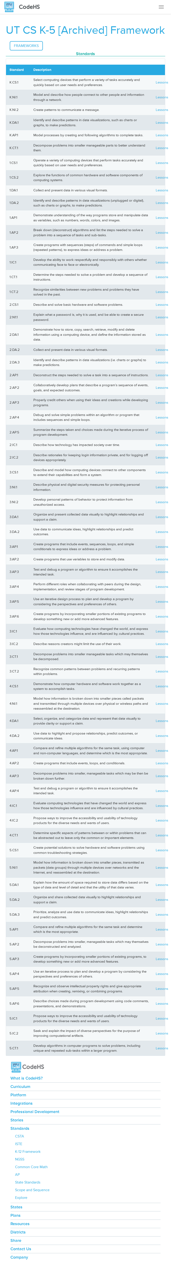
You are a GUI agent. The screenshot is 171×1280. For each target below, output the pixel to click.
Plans (15, 1215)
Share (15, 1240)
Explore (21, 1197)
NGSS (19, 1159)
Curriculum (20, 1086)
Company (19, 1257)
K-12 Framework (28, 1151)
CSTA (19, 1136)
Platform (18, 1094)
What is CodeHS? (26, 1078)
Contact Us (20, 1248)
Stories (16, 1120)
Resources (20, 1223)
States (16, 1207)
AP (17, 1174)
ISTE (18, 1144)
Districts (18, 1232)
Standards (19, 1128)
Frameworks (26, 45)
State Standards (27, 1182)
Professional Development (34, 1111)
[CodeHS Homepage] (24, 7)
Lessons (162, 82)
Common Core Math (31, 1167)
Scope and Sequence (32, 1190)
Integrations (21, 1103)
